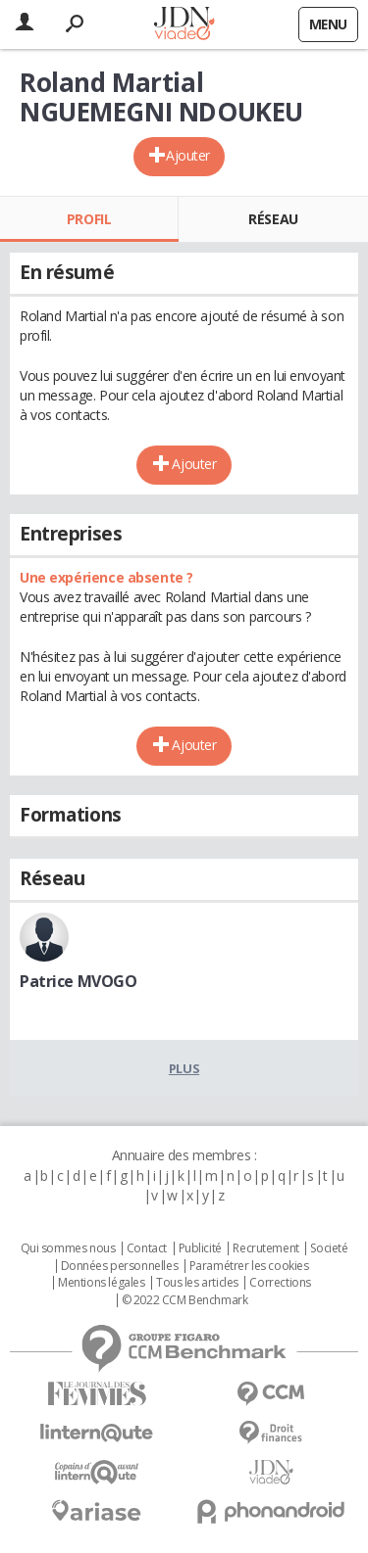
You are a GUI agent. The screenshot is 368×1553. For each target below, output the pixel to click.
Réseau (272, 219)
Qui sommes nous (68, 1248)
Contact (147, 1248)
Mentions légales (101, 1283)
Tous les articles (197, 1283)
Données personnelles (120, 1266)
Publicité (200, 1248)
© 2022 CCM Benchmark (185, 1300)
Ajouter (188, 155)
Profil (89, 219)
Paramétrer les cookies (249, 1266)
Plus (184, 1068)
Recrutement (265, 1248)
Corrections (279, 1283)
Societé (328, 1248)
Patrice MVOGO (78, 981)
